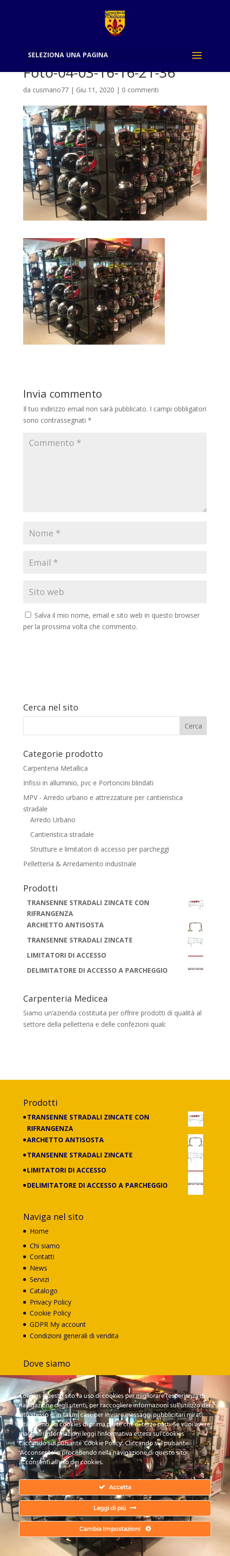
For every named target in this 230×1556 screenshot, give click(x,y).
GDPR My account (58, 1324)
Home (39, 1231)
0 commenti (140, 89)
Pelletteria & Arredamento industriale (79, 863)
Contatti (42, 1256)
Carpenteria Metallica (55, 768)
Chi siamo (45, 1245)
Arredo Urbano (53, 819)
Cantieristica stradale (62, 834)
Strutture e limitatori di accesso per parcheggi (99, 849)
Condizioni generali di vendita (74, 1335)
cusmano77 (50, 89)
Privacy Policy (50, 1302)
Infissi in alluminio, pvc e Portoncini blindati (88, 782)
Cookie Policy (50, 1312)
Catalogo (44, 1290)
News (38, 1267)
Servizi (39, 1279)
